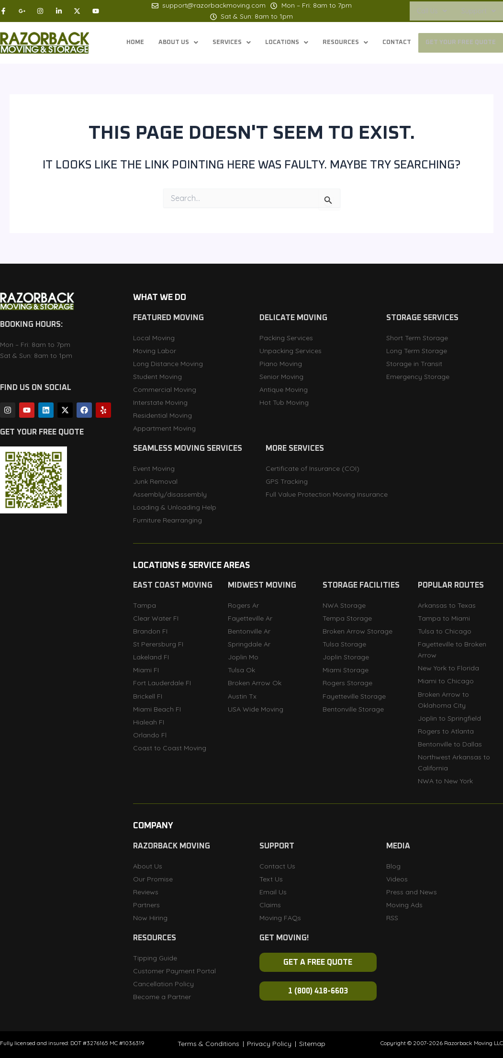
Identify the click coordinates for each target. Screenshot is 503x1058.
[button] (432, 11)
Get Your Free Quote (459, 43)
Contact (391, 43)
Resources (337, 43)
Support (478, 11)
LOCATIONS (276, 43)
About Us (162, 43)
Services (218, 43)
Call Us (432, 11)
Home (117, 43)
